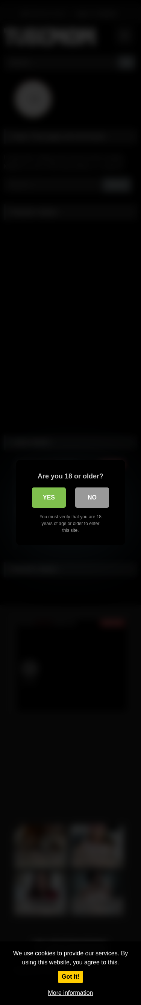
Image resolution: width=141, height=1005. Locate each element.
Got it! (70, 976)
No (92, 497)
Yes (49, 497)
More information (70, 993)
